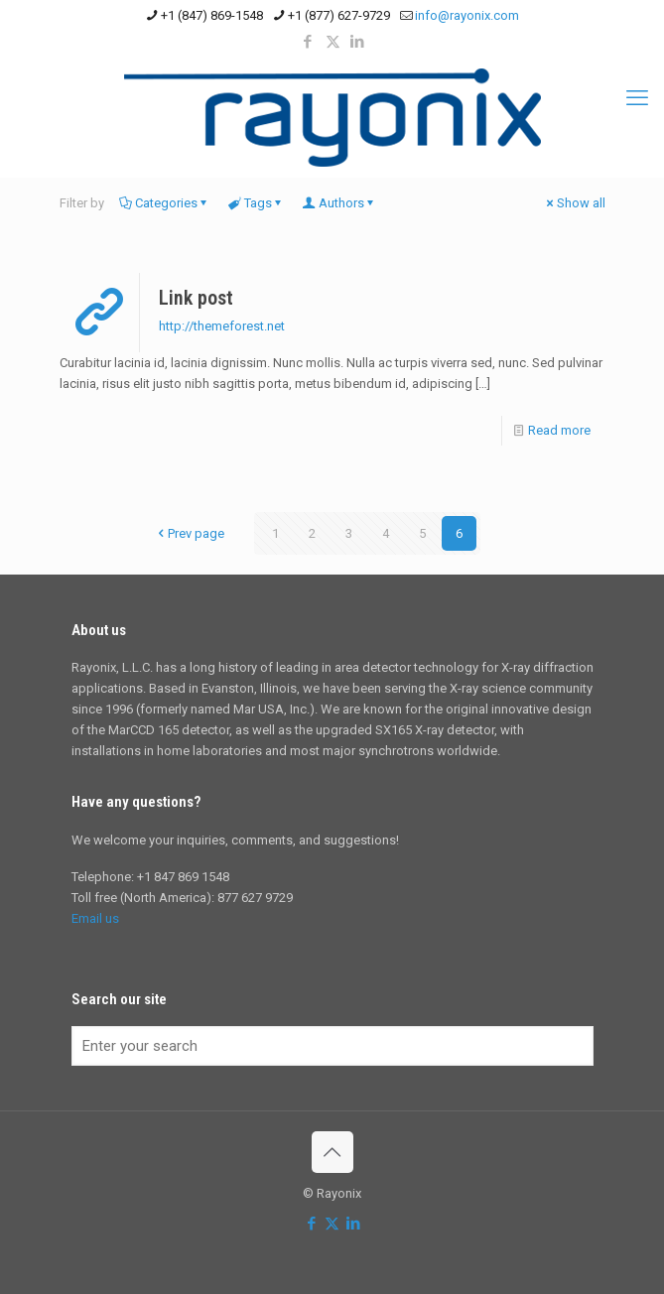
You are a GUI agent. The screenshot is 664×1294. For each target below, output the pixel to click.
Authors (340, 202)
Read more (559, 430)
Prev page (189, 533)
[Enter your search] (332, 1046)
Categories (164, 202)
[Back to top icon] (332, 1152)
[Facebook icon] (308, 42)
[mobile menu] (637, 98)
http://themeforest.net (222, 326)
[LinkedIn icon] (357, 42)
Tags (256, 202)
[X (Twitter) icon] (333, 42)
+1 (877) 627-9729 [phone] (339, 15)
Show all (574, 202)
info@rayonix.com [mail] (467, 15)
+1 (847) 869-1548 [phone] (212, 15)
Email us (95, 918)
